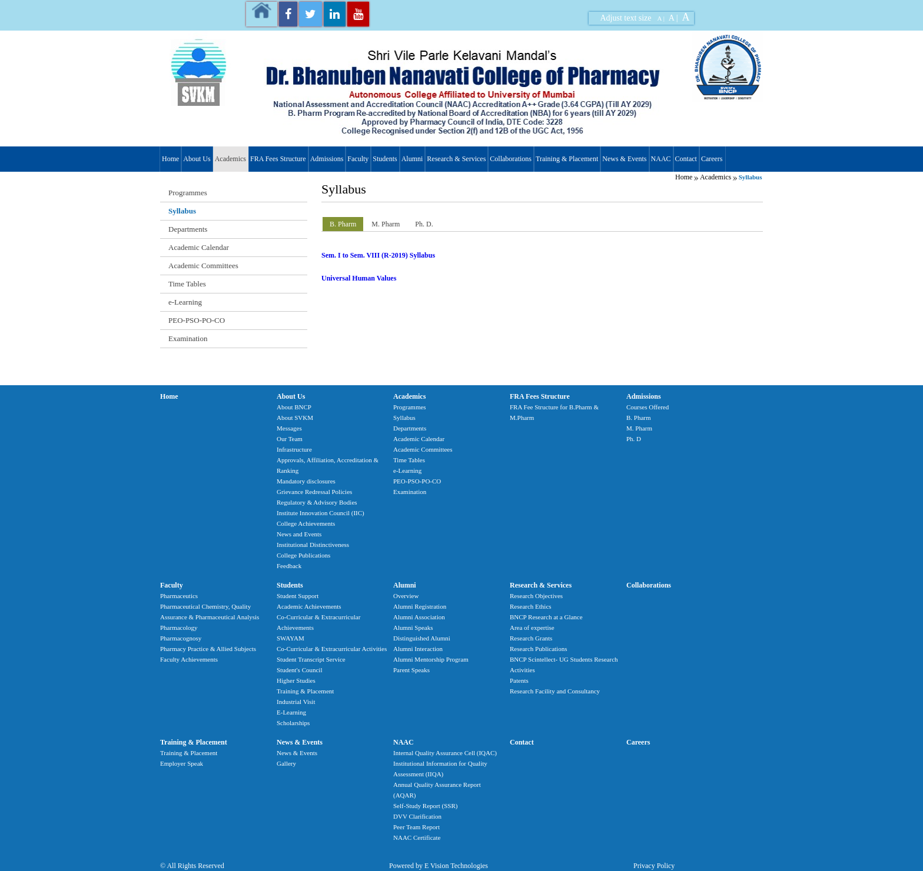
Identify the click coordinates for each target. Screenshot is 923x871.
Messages (289, 428)
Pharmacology (179, 627)
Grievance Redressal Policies (314, 491)
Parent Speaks (411, 669)
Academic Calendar (198, 247)
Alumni (412, 159)
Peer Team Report (416, 826)
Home (170, 159)
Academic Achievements (309, 606)
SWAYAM (290, 638)
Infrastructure (294, 449)
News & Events (624, 159)
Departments (187, 229)
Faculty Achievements (189, 659)
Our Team (290, 438)
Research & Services (456, 159)
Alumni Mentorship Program (431, 659)
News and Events (299, 534)
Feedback (289, 565)
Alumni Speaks (413, 627)
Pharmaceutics (179, 595)
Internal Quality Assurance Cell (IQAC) (445, 752)
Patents (519, 680)
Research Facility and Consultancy (555, 691)
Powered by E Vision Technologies (438, 866)
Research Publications (538, 648)
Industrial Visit (296, 701)
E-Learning (291, 712)
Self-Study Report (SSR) (425, 805)
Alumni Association (419, 616)
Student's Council (299, 669)
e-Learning (185, 302)
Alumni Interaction (418, 648)
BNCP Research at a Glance (546, 616)
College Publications (303, 555)
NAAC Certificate (416, 837)
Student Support (297, 595)
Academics (230, 159)
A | (661, 18)
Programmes (187, 192)
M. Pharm (639, 428)
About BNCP (294, 407)
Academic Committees (203, 265)
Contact (686, 159)
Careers (712, 159)
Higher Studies (296, 680)
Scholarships (293, 722)
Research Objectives (536, 595)
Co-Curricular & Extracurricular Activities (332, 648)
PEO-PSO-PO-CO (196, 320)
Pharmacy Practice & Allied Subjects (208, 648)
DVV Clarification (417, 816)
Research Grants (531, 638)
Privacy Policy (654, 866)
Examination (187, 338)
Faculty (357, 159)
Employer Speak (181, 763)
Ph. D (633, 438)
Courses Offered (647, 407)
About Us (196, 159)
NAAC (661, 159)
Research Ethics (531, 606)
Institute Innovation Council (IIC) (320, 512)
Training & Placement (567, 159)
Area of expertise (532, 627)
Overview (406, 595)
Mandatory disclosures (306, 481)
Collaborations (511, 159)
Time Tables (187, 283)
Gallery (286, 763)
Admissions (327, 159)
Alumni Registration (419, 606)
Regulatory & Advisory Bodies (317, 502)
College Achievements (306, 523)
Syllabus (182, 210)
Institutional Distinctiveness (313, 544)
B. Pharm (638, 417)
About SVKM (295, 417)
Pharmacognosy (180, 638)
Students (385, 159)
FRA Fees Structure (278, 159)
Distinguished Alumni (421, 638)
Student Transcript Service (311, 659)
